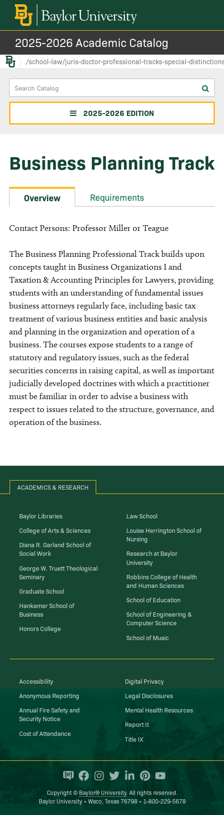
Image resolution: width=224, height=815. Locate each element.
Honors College (40, 628)
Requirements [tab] (117, 197)
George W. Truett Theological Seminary (58, 572)
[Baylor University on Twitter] (112, 775)
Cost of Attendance (45, 733)
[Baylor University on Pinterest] (142, 775)
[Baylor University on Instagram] (96, 775)
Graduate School (41, 590)
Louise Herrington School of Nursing (164, 534)
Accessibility (36, 681)
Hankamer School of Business (46, 609)
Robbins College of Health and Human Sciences (161, 580)
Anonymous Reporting (49, 695)
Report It (137, 724)
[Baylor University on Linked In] (127, 775)
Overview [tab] (42, 198)
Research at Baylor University (152, 557)
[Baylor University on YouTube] (158, 775)
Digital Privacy (144, 681)
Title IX (134, 739)
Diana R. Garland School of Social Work (55, 548)
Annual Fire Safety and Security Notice (49, 714)
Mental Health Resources (159, 709)
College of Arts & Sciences (54, 530)
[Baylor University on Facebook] (81, 775)
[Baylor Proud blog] (66, 775)
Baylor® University (102, 792)
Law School (141, 515)
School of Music (147, 637)
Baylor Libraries (40, 515)
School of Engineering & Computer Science (159, 618)
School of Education (153, 599)
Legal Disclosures (149, 695)
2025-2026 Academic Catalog (91, 42)
